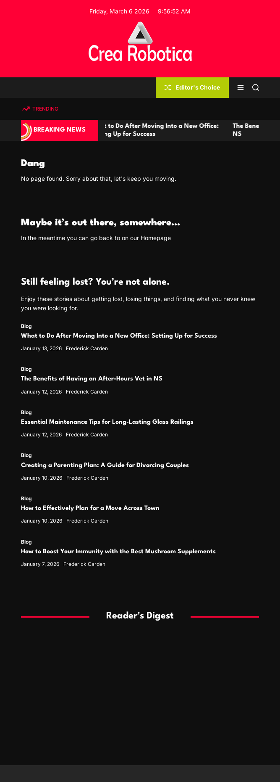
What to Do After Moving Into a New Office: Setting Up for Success (119, 336)
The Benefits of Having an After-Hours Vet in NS (91, 379)
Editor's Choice (192, 87)
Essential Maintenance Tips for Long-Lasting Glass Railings (107, 422)
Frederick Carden (87, 348)
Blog (26, 326)
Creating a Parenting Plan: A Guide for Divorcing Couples (105, 465)
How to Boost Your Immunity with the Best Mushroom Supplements (118, 552)
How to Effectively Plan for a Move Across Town (90, 508)
